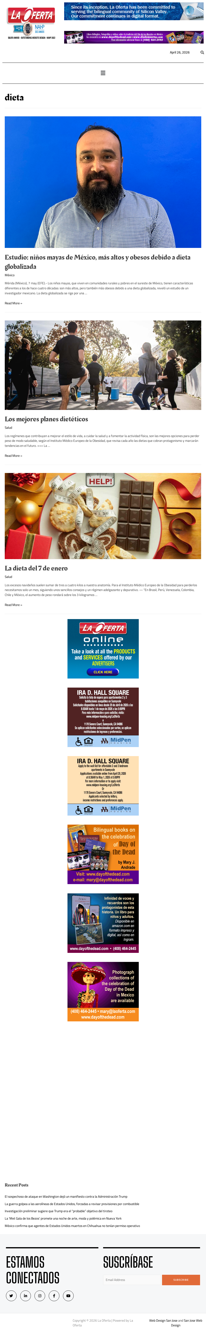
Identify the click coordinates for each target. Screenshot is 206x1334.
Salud (8, 427)
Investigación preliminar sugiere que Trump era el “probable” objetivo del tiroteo (58, 1211)
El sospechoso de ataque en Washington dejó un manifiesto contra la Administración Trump (66, 1196)
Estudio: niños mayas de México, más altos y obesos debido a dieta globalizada (98, 262)
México (9, 275)
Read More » (13, 303)
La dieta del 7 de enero (36, 568)
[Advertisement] (103, 1063)
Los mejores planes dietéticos (46, 419)
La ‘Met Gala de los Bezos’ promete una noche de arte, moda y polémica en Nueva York (63, 1218)
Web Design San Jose (163, 1320)
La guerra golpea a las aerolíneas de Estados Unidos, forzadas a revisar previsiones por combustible (72, 1204)
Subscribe (181, 1280)
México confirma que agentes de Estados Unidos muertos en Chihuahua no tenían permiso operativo (72, 1226)
